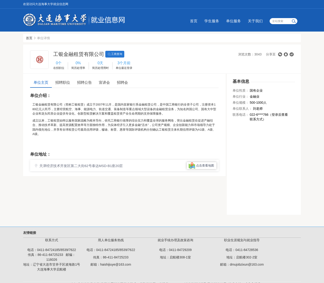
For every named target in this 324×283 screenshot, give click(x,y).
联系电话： (241, 114)
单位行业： (241, 96)
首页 (193, 21)
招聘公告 (84, 82)
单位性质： (241, 90)
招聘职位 (62, 82)
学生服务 (211, 21)
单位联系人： (242, 108)
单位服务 (233, 21)
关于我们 (255, 21)
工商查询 (114, 54)
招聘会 (122, 82)
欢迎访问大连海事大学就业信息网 (45, 4)
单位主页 (41, 82)
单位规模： (241, 102)
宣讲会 (104, 82)
